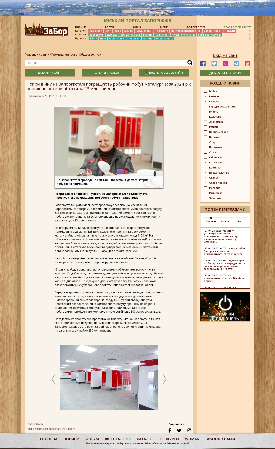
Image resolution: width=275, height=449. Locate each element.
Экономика (216, 121)
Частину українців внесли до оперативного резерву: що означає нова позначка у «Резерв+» (221, 236)
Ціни (103, 38)
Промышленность (65, 54)
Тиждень (211, 221)
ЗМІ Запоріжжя (130, 34)
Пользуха (134, 38)
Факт (99, 54)
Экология (215, 198)
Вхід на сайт (225, 55)
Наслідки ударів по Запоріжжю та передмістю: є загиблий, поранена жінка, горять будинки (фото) (224, 265)
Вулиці (147, 34)
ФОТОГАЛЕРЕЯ (196, 27)
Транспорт (162, 34)
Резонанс (215, 96)
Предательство (219, 172)
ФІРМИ (164, 27)
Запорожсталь (52, 428)
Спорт (213, 142)
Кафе (118, 30)
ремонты (38, 428)
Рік (239, 221)
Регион (213, 127)
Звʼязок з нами (220, 439)
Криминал (215, 167)
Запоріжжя (96, 34)
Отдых (213, 152)
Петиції (147, 38)
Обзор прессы (218, 182)
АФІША (136, 27)
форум (92, 439)
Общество (87, 54)
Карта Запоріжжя (209, 34)
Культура (215, 116)
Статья (213, 177)
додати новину (225, 72)
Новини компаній (183, 34)
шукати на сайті (49, 72)
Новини (44, 54)
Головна (30, 54)
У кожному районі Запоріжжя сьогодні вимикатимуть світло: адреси (225, 251)
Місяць (225, 221)
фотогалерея (118, 439)
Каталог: (80, 30)
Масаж (128, 30)
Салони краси (212, 30)
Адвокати (95, 30)
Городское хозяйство (222, 106)
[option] (109, 379)
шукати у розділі (107, 72)
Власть (213, 111)
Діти (108, 30)
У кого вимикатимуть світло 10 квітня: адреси (224, 278)
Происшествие (218, 132)
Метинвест (68, 428)
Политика (215, 147)
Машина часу (164, 38)
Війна (93, 38)
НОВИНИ (80, 27)
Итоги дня (215, 162)
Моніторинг (116, 38)
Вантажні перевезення (185, 30)
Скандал (214, 101)
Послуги (230, 30)
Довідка (112, 34)
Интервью (215, 193)
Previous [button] (53, 379)
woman (192, 439)
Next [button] (164, 379)
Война (213, 91)
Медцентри (143, 30)
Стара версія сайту (237, 27)
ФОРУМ (109, 27)
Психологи (161, 30)
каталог (145, 439)
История (214, 188)
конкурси (169, 439)
